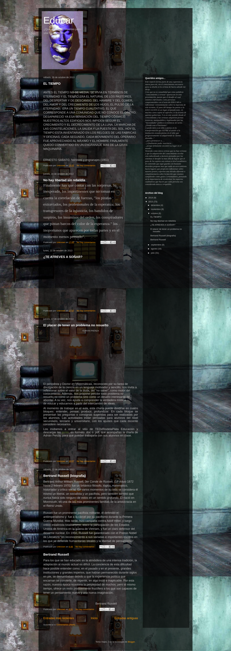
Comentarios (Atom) (65, 624)
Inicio (94, 618)
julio (153, 253)
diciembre (156, 205)
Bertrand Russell (56, 554)
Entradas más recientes (58, 618)
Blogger (131, 642)
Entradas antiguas (126, 618)
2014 (151, 197)
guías (65, 432)
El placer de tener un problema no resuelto (75, 325)
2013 (151, 201)
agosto (154, 249)
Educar (58, 20)
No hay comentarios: (86, 165)
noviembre (156, 209)
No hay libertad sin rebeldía (64, 180)
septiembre (156, 245)
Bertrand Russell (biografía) (64, 475)
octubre (154, 213)
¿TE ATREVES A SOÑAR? (62, 257)
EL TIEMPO (51, 83)
